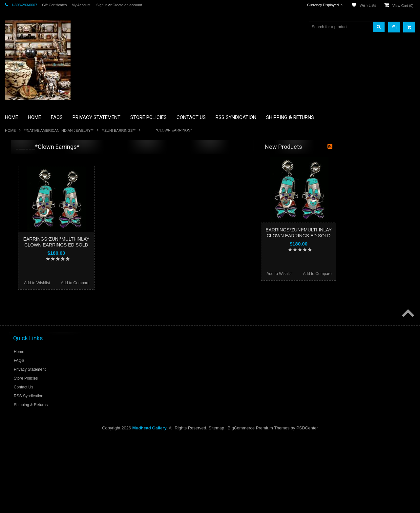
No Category (20, 372)
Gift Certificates (54, 5)
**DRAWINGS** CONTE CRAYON (39, 228)
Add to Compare (154, 283)
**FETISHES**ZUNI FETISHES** (38, 239)
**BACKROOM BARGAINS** (34, 162)
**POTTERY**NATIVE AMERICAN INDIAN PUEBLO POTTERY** (39, 348)
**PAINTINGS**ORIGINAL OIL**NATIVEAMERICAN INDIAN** (40, 298)
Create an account (127, 5)
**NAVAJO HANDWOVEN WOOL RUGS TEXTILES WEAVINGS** (44, 314)
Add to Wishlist (116, 283)
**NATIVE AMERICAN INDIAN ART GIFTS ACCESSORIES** (40, 265)
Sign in (101, 5)
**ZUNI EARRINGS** (119, 130)
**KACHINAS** (22, 250)
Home (10, 130)
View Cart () (402, 6)
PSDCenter (307, 503)
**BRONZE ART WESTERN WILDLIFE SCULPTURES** (43, 214)
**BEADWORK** (23, 201)
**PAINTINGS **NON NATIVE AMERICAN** (35, 187)
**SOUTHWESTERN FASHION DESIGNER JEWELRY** (36, 331)
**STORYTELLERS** (27, 362)
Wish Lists (368, 5)
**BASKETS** (21, 173)
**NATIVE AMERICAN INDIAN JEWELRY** (59, 130)
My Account (81, 5)
